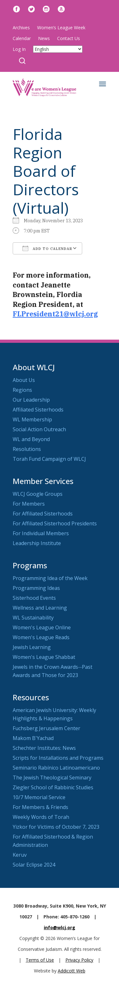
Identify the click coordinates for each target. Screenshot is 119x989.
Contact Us (68, 38)
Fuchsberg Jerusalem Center (46, 728)
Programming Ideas (36, 587)
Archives (21, 27)
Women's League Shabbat (44, 657)
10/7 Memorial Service (39, 797)
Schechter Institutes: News (44, 747)
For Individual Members (41, 533)
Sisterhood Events (34, 597)
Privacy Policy (79, 960)
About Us (24, 380)
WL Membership (32, 419)
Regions (22, 389)
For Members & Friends (40, 807)
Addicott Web (71, 971)
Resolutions (27, 449)
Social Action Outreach (39, 429)
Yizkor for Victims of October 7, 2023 (56, 826)
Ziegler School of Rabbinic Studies (53, 787)
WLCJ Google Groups (38, 493)
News (44, 38)
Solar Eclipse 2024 (34, 864)
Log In (19, 49)
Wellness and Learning (40, 607)
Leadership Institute (37, 543)
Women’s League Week (61, 27)
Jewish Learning (32, 647)
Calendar (22, 38)
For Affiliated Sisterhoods (43, 513)
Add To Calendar (47, 248)
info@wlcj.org (59, 927)
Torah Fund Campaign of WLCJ (49, 458)
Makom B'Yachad (33, 738)
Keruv (20, 854)
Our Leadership (31, 399)
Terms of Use (40, 960)
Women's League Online (42, 627)
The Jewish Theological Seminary (52, 777)
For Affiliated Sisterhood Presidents (55, 523)
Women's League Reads (41, 637)
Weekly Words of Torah (41, 816)
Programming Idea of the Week (50, 578)
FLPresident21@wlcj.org (55, 313)
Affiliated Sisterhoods (38, 409)
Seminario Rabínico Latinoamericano (56, 767)
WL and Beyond (31, 439)
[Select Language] (58, 49)
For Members (29, 503)
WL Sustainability (33, 617)
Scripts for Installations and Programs (58, 757)
